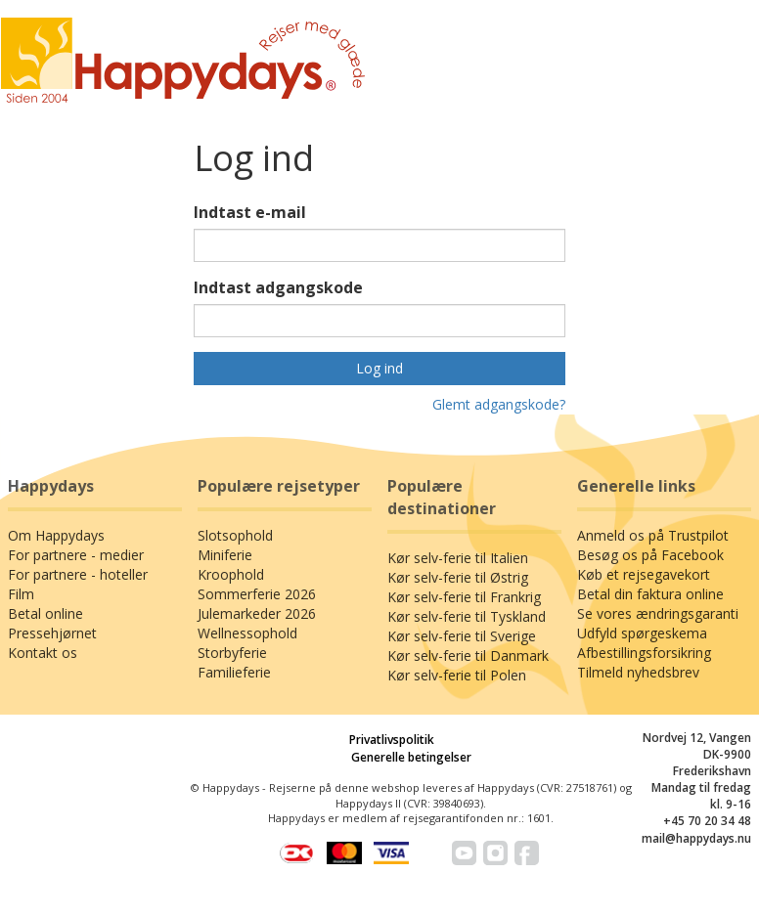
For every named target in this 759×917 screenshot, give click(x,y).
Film (21, 594)
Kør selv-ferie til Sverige (461, 636)
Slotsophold (235, 535)
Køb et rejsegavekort (643, 574)
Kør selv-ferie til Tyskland (466, 616)
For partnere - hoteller (78, 574)
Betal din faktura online (650, 594)
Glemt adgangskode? (498, 404)
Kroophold (231, 574)
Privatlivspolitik (391, 739)
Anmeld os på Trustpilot (653, 535)
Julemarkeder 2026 (257, 613)
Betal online (45, 613)
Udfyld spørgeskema (642, 633)
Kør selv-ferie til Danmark (468, 655)
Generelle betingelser (411, 757)
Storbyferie (232, 652)
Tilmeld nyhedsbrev (638, 672)
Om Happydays (56, 535)
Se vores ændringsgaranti (657, 613)
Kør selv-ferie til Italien (457, 557)
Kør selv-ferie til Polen (456, 675)
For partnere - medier (76, 555)
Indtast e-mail (250, 212)
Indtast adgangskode (278, 287)
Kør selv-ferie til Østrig (457, 577)
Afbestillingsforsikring (644, 652)
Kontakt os (42, 652)
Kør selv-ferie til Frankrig (464, 597)
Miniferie (225, 555)
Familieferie (234, 672)
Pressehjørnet (52, 633)
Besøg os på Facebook (650, 555)
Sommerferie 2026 (257, 594)
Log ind (379, 368)
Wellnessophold (247, 633)
